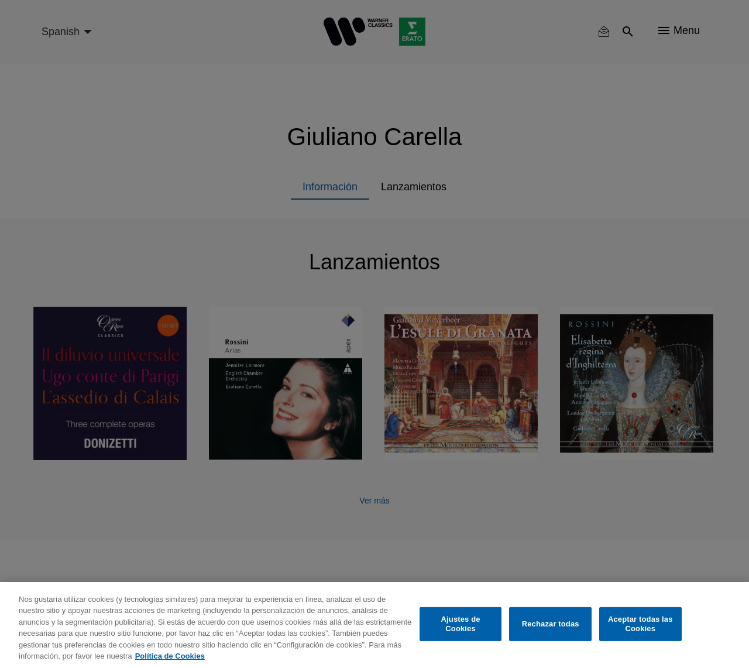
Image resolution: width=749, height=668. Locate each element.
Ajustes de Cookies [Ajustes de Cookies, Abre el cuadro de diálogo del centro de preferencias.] (460, 624)
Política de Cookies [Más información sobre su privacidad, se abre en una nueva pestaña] (170, 656)
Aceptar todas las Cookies (640, 624)
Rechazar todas (550, 623)
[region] (374, 625)
